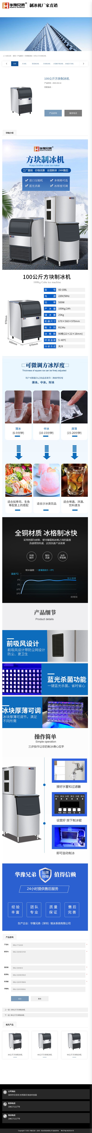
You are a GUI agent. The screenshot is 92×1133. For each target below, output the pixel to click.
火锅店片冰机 (69, 63)
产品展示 (20, 55)
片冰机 (24, 63)
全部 (14, 63)
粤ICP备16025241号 (67, 1130)
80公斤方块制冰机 (17, 1014)
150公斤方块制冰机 (17, 1009)
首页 (14, 55)
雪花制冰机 (35, 63)
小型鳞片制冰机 (58, 63)
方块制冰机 (28, 55)
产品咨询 (53, 112)
